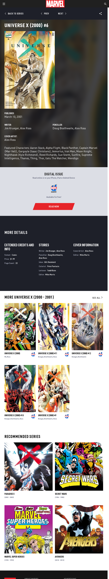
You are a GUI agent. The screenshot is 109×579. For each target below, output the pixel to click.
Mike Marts (50, 274)
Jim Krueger (11, 128)
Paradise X (9, 493)
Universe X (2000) (12, 353)
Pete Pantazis (53, 266)
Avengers (59, 556)
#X (5, 357)
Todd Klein (51, 270)
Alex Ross (25, 128)
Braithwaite (48, 357)
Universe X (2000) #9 (47, 415)
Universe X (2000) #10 (14, 415)
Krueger (40, 357)
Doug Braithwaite (63, 128)
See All (97, 297)
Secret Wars (61, 493)
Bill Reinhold (50, 262)
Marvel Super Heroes (14, 556)
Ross (8, 357)
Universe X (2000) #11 (47, 353)
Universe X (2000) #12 (81, 353)
